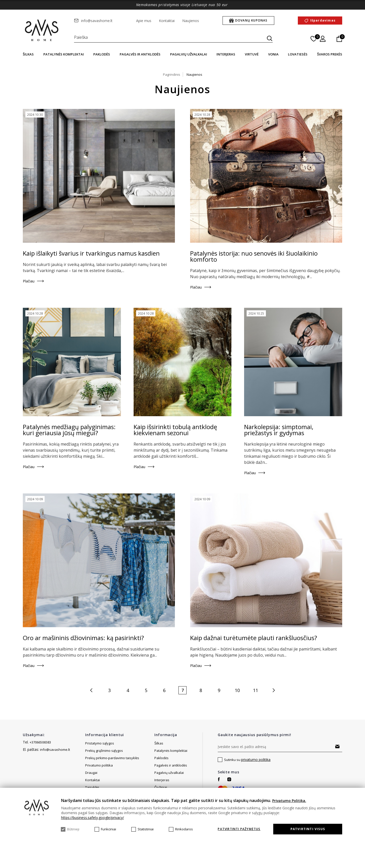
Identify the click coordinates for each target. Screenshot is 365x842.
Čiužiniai (160, 787)
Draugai (91, 780)
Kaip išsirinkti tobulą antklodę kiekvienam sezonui (175, 430)
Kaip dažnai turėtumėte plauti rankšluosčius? (253, 638)
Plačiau (28, 281)
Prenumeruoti (337, 746)
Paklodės (101, 54)
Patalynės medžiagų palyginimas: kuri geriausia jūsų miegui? (69, 430)
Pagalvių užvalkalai (188, 54)
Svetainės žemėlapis (101, 772)
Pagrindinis (171, 74)
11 (255, 690)
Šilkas (28, 54)
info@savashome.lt (97, 20)
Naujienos (190, 20)
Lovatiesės (297, 54)
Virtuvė (252, 54)
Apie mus (143, 20)
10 (237, 690)
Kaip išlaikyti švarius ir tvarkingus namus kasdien (91, 253)
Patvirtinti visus (307, 829)
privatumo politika (255, 759)
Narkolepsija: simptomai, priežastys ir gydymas (278, 430)
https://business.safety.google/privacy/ (92, 817)
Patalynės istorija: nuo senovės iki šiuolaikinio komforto (254, 256)
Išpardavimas (323, 20)
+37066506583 (40, 742)
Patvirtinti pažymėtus (239, 829)
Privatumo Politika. (289, 800)
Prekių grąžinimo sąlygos (104, 750)
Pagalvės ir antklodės (140, 54)
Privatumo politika (99, 765)
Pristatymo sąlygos (99, 743)
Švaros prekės (329, 54)
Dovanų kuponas (251, 20)
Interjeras (225, 54)
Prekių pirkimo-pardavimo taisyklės (112, 758)
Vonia (273, 54)
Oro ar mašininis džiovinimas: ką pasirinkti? (83, 638)
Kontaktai (167, 20)
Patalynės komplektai (63, 54)
